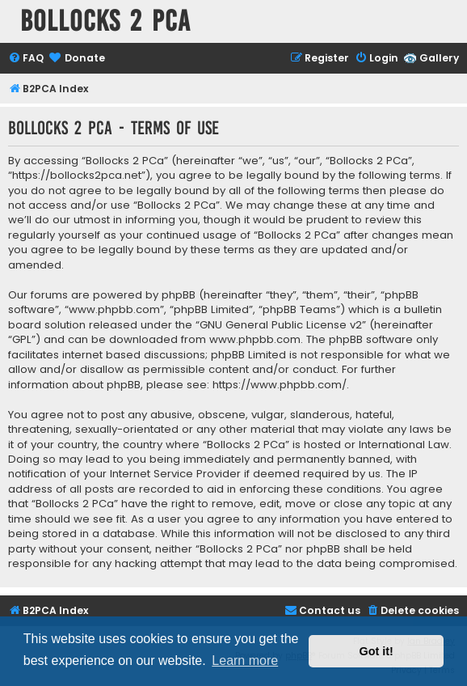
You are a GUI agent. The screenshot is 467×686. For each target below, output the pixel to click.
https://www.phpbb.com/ (279, 385)
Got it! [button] (376, 651)
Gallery (439, 58)
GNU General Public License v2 (281, 325)
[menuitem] (26, 59)
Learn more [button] (245, 660)
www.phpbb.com (255, 339)
